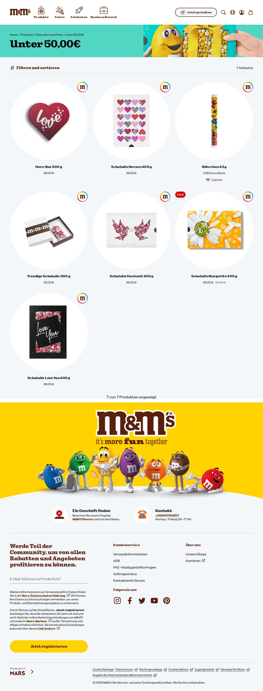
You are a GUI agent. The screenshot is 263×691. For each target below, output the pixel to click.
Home (14, 34)
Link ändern (49, 628)
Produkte (27, 34)
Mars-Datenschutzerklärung (46, 595)
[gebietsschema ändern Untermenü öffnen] (232, 12)
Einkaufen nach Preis (49, 34)
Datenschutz (126, 669)
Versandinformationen (130, 554)
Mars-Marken (39, 621)
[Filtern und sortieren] (35, 67)
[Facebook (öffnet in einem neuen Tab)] (129, 600)
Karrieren (195, 561)
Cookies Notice (180, 669)
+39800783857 (167, 515)
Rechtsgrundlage (153, 669)
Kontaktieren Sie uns (129, 580)
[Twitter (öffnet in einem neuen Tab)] (142, 600)
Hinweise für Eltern (235, 669)
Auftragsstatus (125, 574)
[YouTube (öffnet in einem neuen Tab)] (154, 600)
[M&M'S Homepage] (20, 12)
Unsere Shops (196, 554)
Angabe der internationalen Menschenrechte (125, 675)
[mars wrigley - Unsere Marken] (22, 672)
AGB (116, 561)
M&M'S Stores (83, 519)
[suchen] (223, 12)
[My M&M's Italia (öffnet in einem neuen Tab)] (166, 600)
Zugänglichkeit (207, 669)
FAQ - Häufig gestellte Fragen (134, 567)
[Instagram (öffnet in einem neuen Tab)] (117, 600)
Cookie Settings (103, 669)
